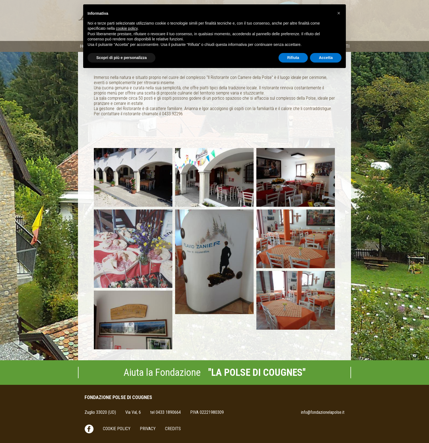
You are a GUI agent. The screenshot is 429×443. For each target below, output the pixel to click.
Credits (173, 428)
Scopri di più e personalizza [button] (121, 57)
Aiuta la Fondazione (215, 372)
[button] (338, 13)
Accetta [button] (326, 57)
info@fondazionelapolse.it (322, 412)
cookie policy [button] (127, 28)
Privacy (148, 428)
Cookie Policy (117, 428)
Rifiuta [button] (293, 57)
